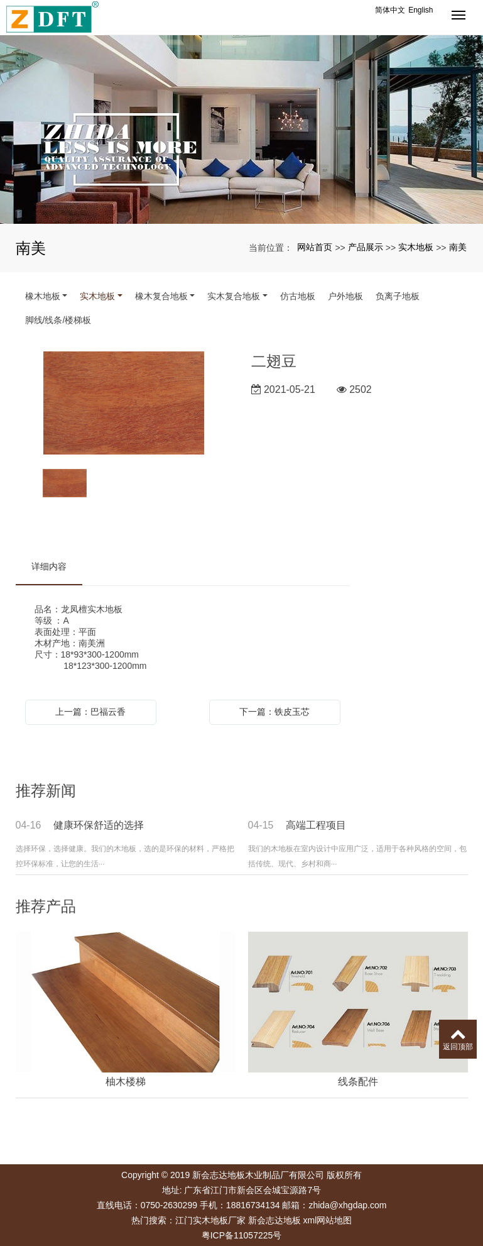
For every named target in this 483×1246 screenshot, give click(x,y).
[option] (124, 403)
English (420, 10)
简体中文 (390, 10)
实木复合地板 (233, 296)
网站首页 (314, 247)
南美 (458, 247)
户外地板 (345, 296)
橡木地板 (42, 296)
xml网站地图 (327, 1220)
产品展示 (365, 247)
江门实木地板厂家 (210, 1220)
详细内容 (49, 566)
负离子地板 (398, 296)
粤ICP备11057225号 (242, 1235)
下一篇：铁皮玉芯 (274, 712)
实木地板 (415, 247)
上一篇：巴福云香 (90, 712)
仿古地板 (297, 296)
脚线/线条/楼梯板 (58, 320)
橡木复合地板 (161, 296)
